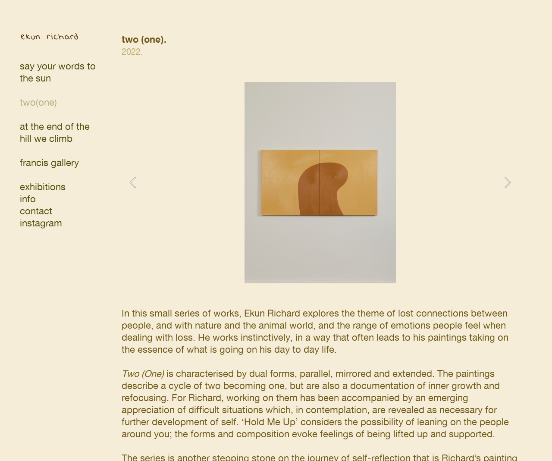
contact (36, 211)
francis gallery (49, 162)
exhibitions (43, 187)
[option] (320, 182)
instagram (41, 223)
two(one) (38, 102)
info (28, 199)
